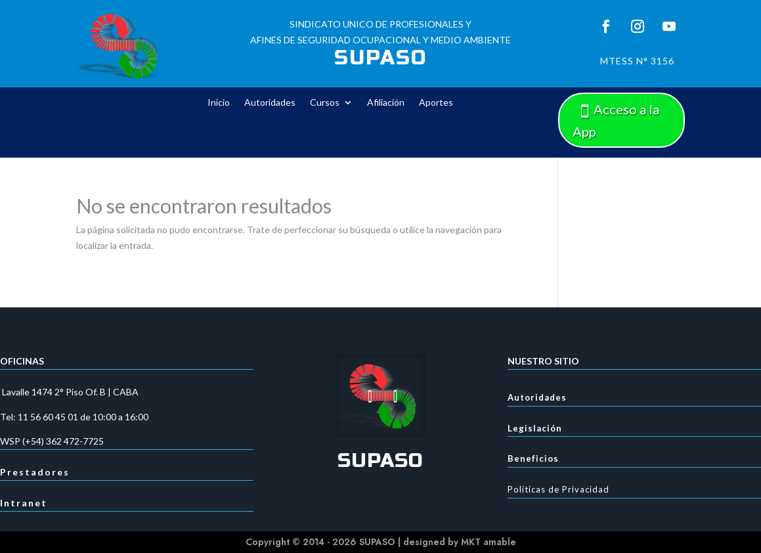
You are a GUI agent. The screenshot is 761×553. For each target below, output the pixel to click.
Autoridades (269, 103)
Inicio (218, 103)
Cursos (324, 103)
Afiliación (385, 103)
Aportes (436, 103)
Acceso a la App (616, 120)
